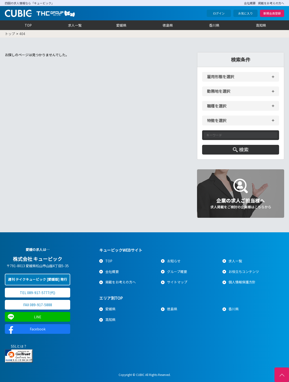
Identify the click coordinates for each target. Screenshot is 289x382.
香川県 (214, 25)
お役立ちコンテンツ (243, 271)
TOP (28, 25)
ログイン (219, 13)
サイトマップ (177, 282)
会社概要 (250, 3)
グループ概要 (177, 271)
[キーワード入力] (240, 135)
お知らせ (174, 260)
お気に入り (245, 13)
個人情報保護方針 (242, 282)
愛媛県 (121, 25)
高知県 (261, 25)
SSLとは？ (19, 346)
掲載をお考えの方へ (271, 3)
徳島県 (168, 25)
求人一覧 (75, 25)
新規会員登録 (272, 13)
